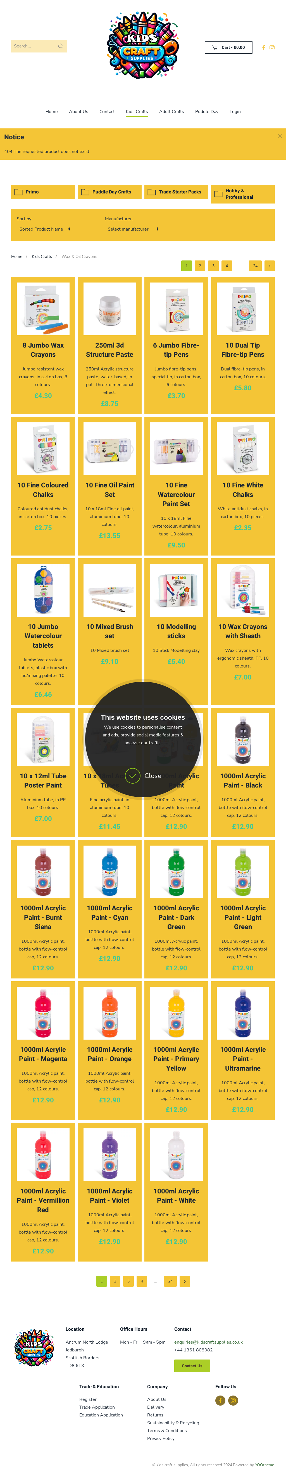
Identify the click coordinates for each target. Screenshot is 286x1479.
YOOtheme (264, 1465)
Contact (107, 112)
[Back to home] (143, 47)
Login (235, 112)
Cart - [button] (228, 47)
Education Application (101, 1415)
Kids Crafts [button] (137, 112)
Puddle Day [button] (206, 112)
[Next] (269, 266)
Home (52, 112)
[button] (280, 136)
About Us (78, 112)
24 (255, 266)
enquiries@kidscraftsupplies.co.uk (208, 1342)
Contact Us (192, 1366)
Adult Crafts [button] (171, 112)
